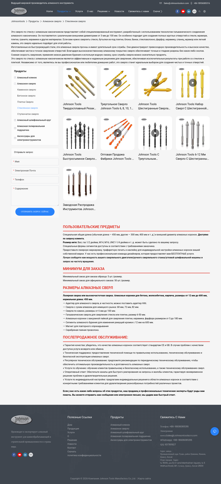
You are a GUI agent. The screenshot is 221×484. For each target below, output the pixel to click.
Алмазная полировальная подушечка (130, 436)
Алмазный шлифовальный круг (127, 432)
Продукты (33, 21)
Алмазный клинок (120, 425)
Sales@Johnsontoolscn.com (174, 3)
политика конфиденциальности (84, 455)
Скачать (72, 451)
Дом (70, 425)
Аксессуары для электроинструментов (131, 440)
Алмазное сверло (52, 21)
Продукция (73, 428)
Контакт (72, 447)
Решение (72, 440)
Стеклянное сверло (75, 21)
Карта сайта (144, 478)
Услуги (71, 432)
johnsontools (18, 21)
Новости (72, 444)
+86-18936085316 (200, 3)
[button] (161, 11)
